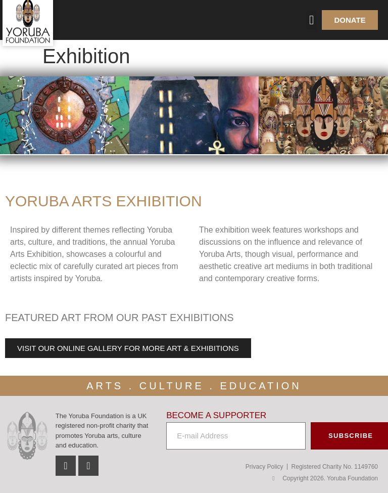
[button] (311, 20)
